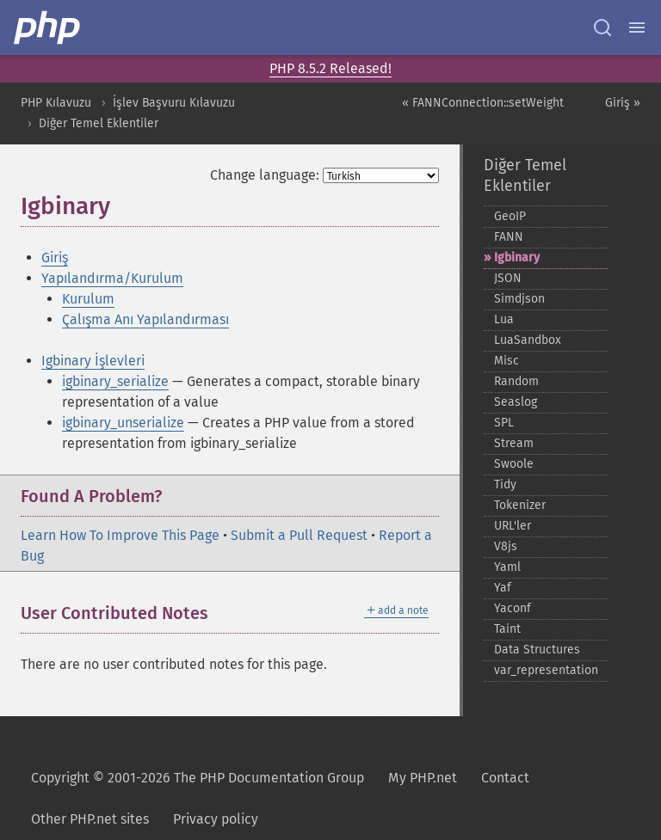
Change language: (264, 175)
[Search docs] (602, 27)
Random (516, 381)
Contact (505, 777)
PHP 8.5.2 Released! (330, 68)
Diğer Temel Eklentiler (98, 123)
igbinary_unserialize (123, 422)
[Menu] (637, 27)
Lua (504, 319)
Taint (507, 629)
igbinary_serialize (115, 381)
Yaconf (512, 608)
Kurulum (88, 299)
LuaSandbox (527, 340)
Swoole (514, 464)
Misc (506, 360)
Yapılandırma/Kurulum (112, 278)
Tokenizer (520, 505)
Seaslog (515, 402)
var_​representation (546, 670)
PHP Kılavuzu (56, 102)
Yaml (507, 567)
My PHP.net (422, 777)
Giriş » (622, 102)
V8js (505, 546)
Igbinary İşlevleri (93, 361)
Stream (514, 443)
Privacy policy (215, 819)
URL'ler (512, 525)
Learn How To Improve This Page (120, 535)
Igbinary (517, 257)
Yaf (502, 587)
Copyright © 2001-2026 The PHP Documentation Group (197, 777)
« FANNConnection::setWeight (483, 102)
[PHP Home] (48, 27)
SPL (504, 422)
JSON (508, 278)
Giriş (54, 257)
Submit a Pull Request (299, 535)
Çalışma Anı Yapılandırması (145, 319)
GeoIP (510, 216)
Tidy (505, 484)
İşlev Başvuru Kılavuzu (174, 102)
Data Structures (537, 649)
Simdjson (519, 298)
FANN (508, 237)
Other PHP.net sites (90, 819)
